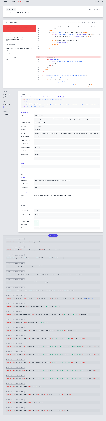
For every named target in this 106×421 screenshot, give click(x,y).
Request (5, 91)
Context (5, 111)
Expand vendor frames (11, 22)
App (4, 101)
